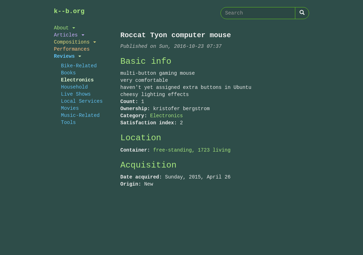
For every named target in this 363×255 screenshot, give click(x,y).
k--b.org (69, 11)
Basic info (146, 61)
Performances (72, 49)
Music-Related (80, 115)
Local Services (82, 101)
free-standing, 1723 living (191, 150)
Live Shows (76, 94)
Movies (70, 108)
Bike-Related (79, 65)
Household (74, 87)
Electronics (77, 79)
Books (68, 72)
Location (141, 138)
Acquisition (149, 165)
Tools (68, 122)
